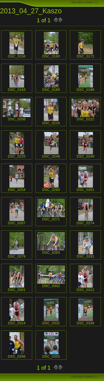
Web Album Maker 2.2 (84, 2)
